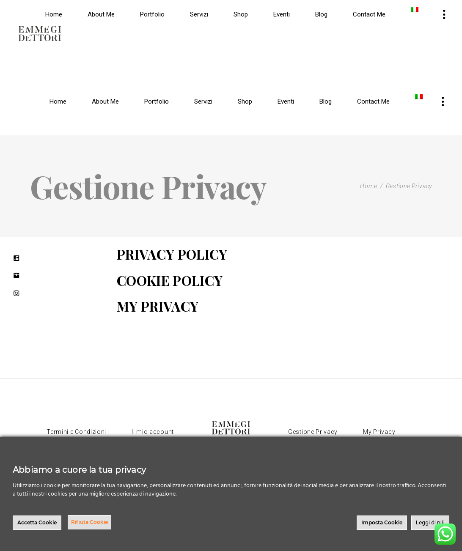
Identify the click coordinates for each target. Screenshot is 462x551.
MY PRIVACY (157, 306)
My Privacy (379, 431)
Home (368, 186)
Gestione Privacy (313, 431)
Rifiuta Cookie (89, 522)
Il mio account (153, 431)
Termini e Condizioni (76, 431)
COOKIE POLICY (170, 280)
